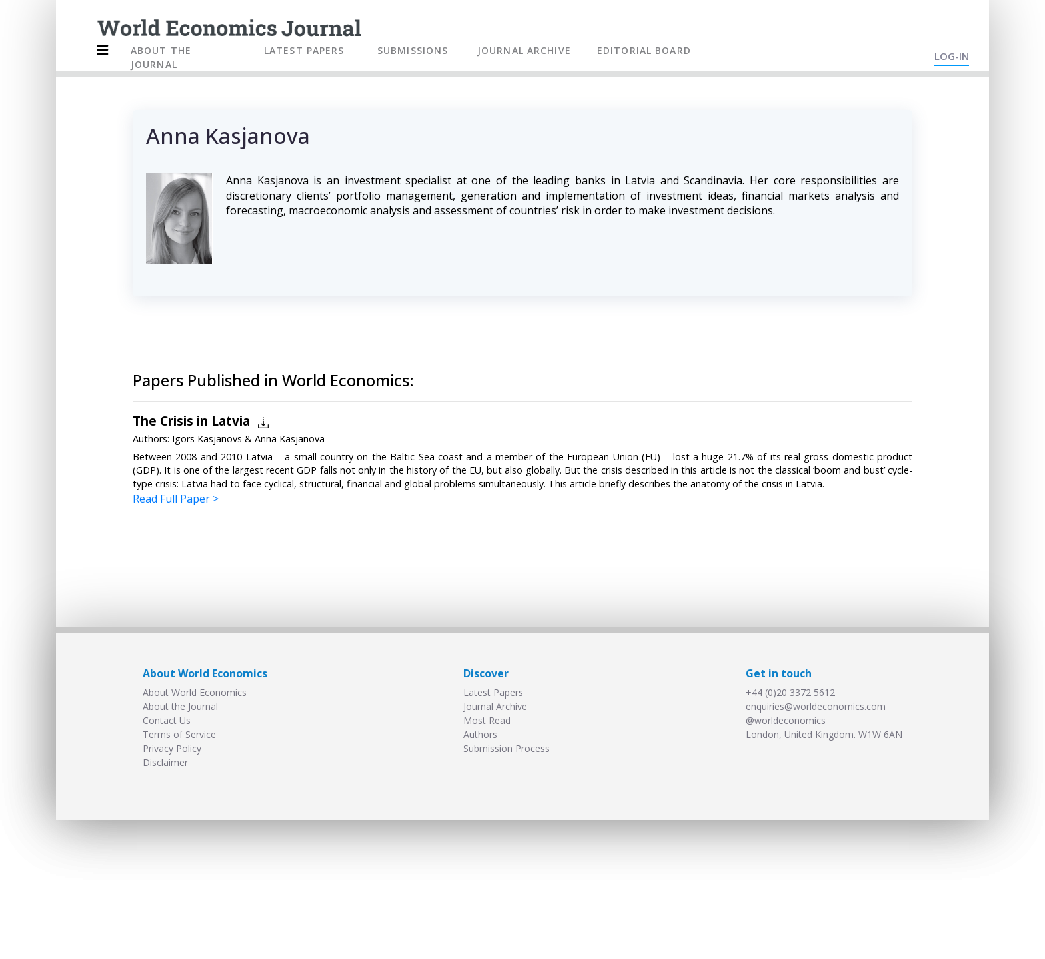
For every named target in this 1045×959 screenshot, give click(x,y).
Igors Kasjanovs (207, 438)
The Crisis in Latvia (191, 421)
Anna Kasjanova (290, 438)
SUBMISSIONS (412, 50)
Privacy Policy (172, 748)
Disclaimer (165, 762)
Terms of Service (179, 734)
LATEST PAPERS (304, 50)
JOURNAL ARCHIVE (524, 50)
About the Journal (180, 706)
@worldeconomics (786, 720)
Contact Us (167, 720)
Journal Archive (495, 706)
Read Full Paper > (176, 498)
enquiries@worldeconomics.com (816, 706)
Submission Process (506, 748)
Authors (480, 734)
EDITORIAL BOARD (644, 50)
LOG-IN (951, 56)
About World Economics (195, 692)
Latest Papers (493, 692)
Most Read (487, 720)
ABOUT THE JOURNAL (161, 57)
